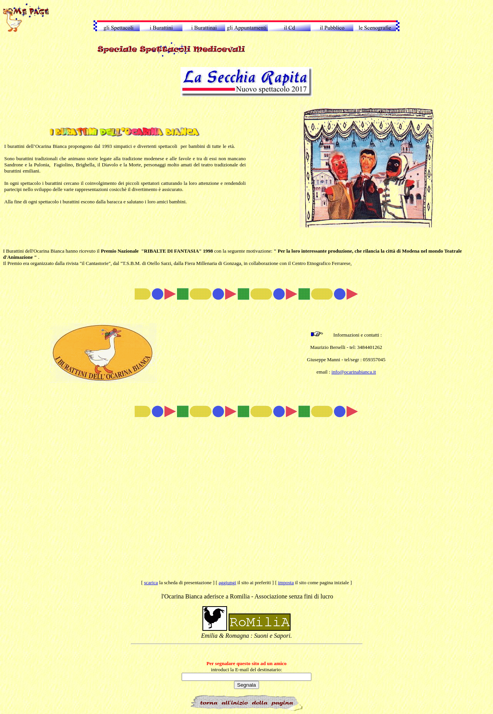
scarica (151, 582)
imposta (286, 582)
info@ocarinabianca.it (353, 372)
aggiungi (227, 582)
